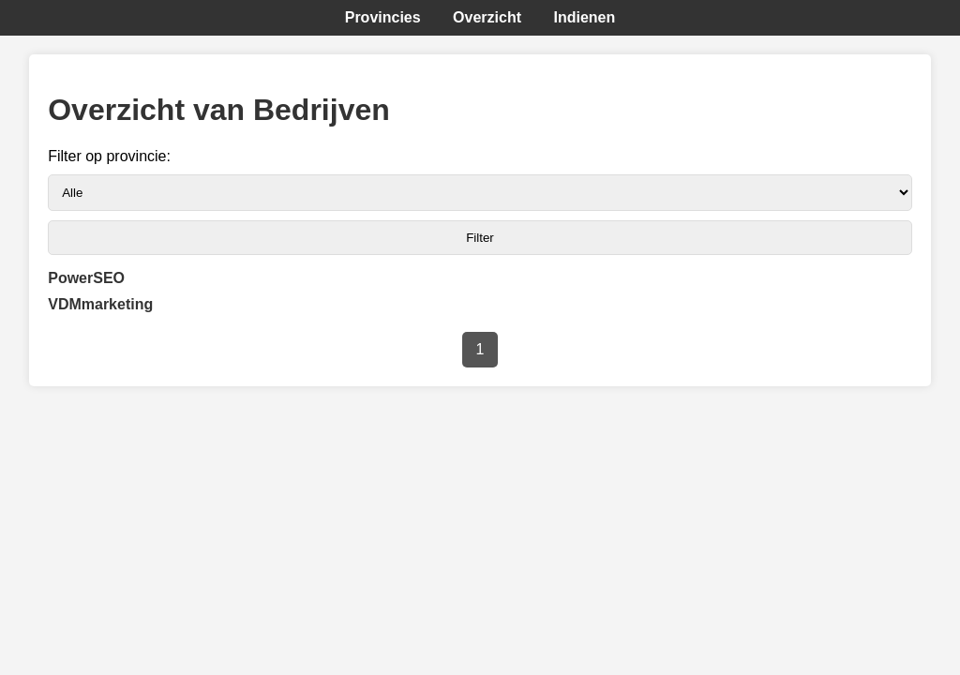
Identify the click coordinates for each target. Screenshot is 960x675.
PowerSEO (86, 278)
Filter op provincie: (109, 156)
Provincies (383, 17)
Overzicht (487, 17)
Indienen (584, 17)
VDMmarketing (100, 304)
